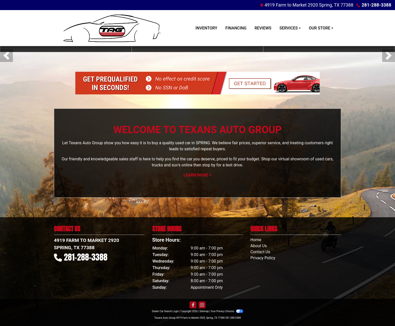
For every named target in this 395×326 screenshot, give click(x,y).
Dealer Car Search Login (165, 311)
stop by (208, 165)
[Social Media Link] (202, 305)
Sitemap (204, 311)
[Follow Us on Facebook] (192, 305)
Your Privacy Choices (227, 311)
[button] (6, 55)
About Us (258, 245)
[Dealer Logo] (109, 28)
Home (255, 239)
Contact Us (260, 251)
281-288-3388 (376, 5)
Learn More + (198, 175)
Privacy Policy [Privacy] (262, 258)
